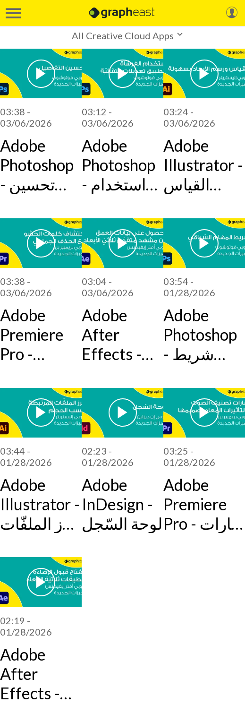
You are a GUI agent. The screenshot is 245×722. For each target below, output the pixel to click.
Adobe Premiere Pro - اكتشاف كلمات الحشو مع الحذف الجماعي (32, 334)
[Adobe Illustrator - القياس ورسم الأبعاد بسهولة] (204, 73)
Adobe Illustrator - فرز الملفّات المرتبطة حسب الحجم (40, 504)
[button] (122, 35)
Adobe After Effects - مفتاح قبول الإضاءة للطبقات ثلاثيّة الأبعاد (36, 674)
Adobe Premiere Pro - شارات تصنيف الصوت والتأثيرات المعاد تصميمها (204, 504)
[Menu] (13, 13)
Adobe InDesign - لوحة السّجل (122, 504)
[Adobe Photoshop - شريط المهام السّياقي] (204, 243)
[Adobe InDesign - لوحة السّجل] (122, 413)
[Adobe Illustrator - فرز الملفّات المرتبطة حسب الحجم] (41, 413)
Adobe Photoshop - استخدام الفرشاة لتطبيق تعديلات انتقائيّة (118, 165)
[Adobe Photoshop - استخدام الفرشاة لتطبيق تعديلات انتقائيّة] (122, 73)
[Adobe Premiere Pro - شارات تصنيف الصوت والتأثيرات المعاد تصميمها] (204, 413)
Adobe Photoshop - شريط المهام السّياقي (200, 334)
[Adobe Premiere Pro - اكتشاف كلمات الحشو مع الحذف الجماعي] (41, 243)
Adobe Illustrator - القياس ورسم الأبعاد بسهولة (203, 165)
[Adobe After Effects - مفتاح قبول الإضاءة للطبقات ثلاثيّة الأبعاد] (41, 582)
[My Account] (231, 13)
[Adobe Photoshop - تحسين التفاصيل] (41, 73)
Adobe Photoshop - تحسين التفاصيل (37, 165)
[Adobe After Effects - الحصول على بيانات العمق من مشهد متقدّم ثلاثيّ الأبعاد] (122, 243)
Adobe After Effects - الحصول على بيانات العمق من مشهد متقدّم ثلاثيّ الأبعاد (122, 334)
